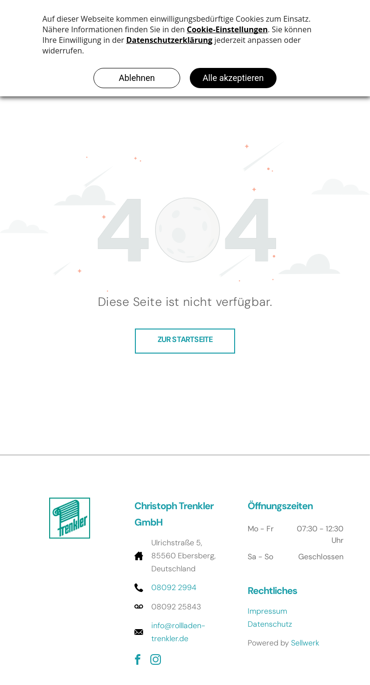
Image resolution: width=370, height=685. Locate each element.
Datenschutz (270, 624)
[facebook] (137, 661)
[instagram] (155, 661)
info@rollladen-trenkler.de (178, 632)
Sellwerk (305, 643)
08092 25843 (176, 607)
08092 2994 (174, 587)
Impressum (267, 611)
